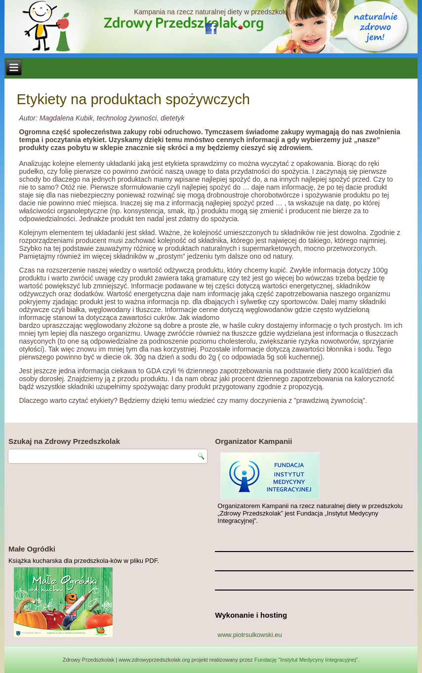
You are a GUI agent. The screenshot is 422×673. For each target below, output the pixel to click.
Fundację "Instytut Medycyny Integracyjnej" (306, 660)
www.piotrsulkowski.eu (249, 634)
